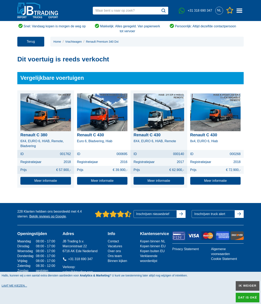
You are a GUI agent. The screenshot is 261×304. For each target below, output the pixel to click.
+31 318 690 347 (78, 259)
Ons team (115, 256)
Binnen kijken (117, 261)
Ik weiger (248, 285)
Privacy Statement (185, 249)
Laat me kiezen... (14, 285)
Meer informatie (45, 180)
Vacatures (115, 246)
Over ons (114, 251)
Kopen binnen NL (152, 241)
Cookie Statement (224, 259)
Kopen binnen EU (153, 246)
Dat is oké (247, 297)
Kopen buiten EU (152, 251)
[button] (219, 10)
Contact (113, 241)
